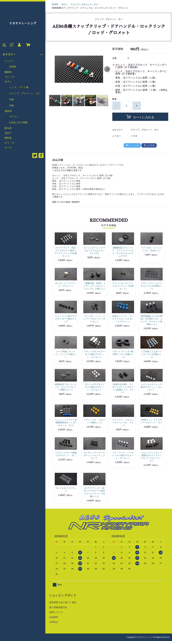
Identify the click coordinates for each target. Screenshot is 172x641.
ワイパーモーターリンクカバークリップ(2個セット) (122, 286)
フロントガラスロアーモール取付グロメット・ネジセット (94, 354)
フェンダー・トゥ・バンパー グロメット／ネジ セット (94, 319)
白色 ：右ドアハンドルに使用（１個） (136, 86)
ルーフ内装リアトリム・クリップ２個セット (65, 354)
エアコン (14, 116)
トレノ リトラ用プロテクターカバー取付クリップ (66, 319)
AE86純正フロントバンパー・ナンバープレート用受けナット (66, 387)
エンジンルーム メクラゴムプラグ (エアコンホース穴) (94, 250)
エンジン (9, 61)
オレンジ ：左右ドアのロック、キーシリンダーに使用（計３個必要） (141, 66)
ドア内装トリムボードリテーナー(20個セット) (151, 354)
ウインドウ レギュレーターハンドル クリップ (122, 422)
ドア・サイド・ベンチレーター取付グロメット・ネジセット (122, 455)
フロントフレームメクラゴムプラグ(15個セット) (151, 286)
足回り (8, 133)
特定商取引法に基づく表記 (62, 602)
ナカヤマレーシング (22, 23)
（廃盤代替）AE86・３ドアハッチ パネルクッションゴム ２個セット (94, 286)
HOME (55, 4)
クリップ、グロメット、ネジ (25, 93)
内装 (11, 105)
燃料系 (8, 138)
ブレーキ (9, 77)
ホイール (9, 143)
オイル (8, 147)
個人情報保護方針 (58, 607)
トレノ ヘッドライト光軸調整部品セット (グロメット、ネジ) (66, 422)
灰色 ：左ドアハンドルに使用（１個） (136, 82)
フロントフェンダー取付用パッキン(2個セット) (122, 354)
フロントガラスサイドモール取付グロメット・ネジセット (94, 387)
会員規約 (53, 617)
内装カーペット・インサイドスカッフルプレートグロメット (122, 319)
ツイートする (132, 145)
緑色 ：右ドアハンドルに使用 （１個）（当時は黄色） (141, 91)
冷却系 (12, 67)
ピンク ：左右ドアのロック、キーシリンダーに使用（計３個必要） (141, 72)
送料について (56, 612)
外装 (11, 99)
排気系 (8, 128)
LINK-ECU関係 (18, 122)
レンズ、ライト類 (18, 87)
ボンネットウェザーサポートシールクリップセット (94, 455)
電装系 (8, 111)
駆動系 (8, 72)
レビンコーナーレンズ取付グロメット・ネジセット (151, 387)
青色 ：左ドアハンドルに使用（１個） (136, 78)
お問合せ (53, 622)
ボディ (8, 82)
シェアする (149, 145)
